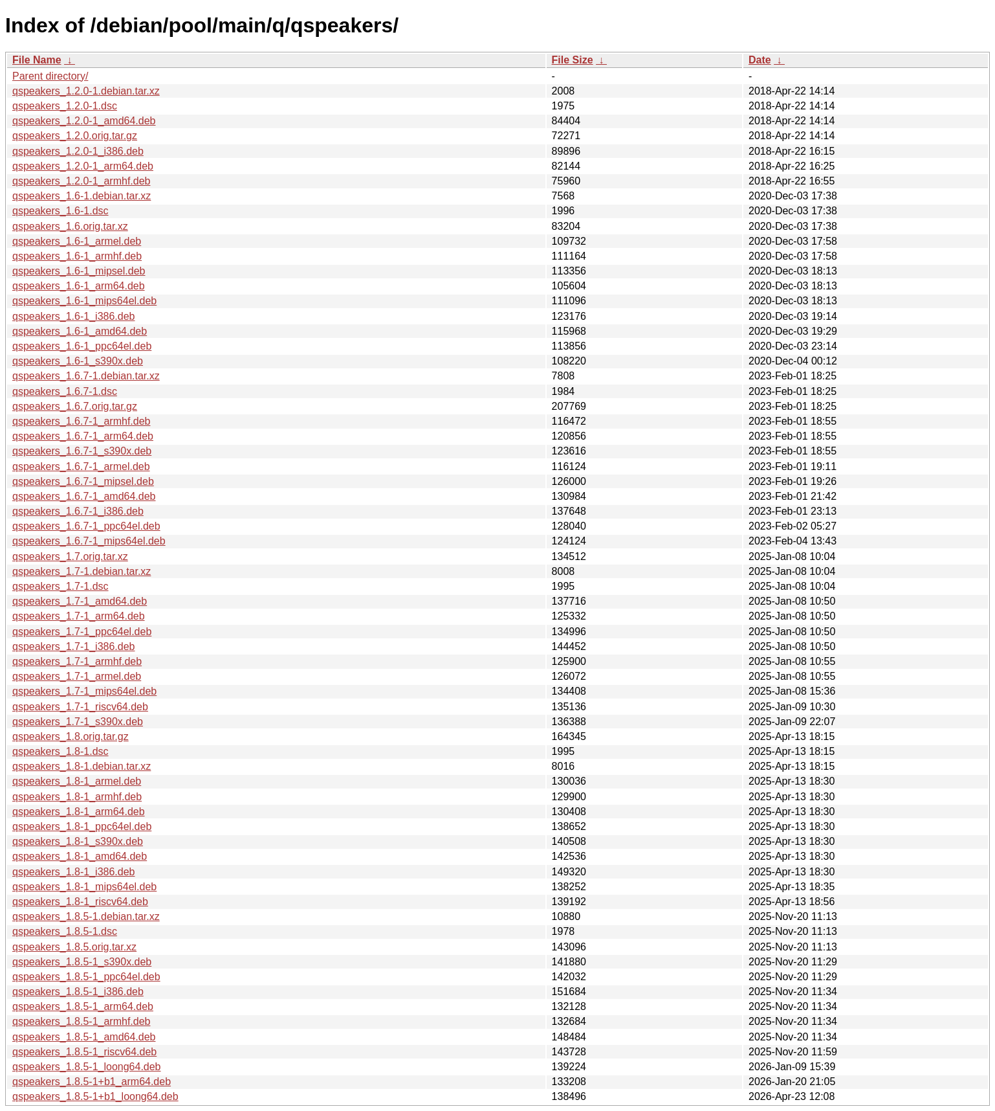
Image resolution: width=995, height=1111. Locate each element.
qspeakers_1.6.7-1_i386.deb (78, 511)
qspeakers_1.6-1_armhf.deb (77, 256)
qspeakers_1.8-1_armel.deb (76, 781)
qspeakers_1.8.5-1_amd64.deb (84, 1036)
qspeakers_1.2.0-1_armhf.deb (81, 180)
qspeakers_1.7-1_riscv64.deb (80, 706)
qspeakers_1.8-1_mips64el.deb (84, 886)
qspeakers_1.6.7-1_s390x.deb (81, 450)
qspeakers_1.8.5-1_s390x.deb (81, 961)
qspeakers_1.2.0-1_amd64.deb (84, 120)
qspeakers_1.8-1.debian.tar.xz (81, 766)
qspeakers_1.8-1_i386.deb (73, 871)
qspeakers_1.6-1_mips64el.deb (84, 300)
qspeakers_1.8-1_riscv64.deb (80, 901)
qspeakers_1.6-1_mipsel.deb (78, 270)
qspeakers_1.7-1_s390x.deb (77, 721)
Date (760, 59)
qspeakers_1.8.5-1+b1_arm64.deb (91, 1081)
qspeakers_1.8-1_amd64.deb (79, 856)
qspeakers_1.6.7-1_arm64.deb (82, 436)
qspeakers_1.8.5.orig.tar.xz (74, 946)
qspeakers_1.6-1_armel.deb (76, 241)
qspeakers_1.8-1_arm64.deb (78, 811)
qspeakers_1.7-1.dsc (60, 586)
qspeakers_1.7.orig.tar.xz (70, 556)
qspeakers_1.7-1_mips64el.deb (84, 691)
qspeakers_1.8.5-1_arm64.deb (82, 1006)
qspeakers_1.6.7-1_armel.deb (81, 466)
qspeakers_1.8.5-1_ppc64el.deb (86, 976)
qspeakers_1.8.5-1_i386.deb (78, 991)
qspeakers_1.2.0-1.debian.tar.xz (86, 90)
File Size (572, 59)
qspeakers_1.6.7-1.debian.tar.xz (86, 375)
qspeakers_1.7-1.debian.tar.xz (81, 571)
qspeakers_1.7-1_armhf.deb (77, 661)
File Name (36, 59)
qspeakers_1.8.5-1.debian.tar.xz (86, 916)
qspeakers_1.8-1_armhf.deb (77, 796)
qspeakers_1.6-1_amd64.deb (79, 331)
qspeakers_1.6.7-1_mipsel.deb (83, 481)
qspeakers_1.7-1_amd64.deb (79, 601)
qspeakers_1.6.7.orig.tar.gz (74, 406)
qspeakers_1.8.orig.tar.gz (70, 736)
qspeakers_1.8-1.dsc (60, 751)
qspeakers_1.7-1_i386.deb (73, 646)
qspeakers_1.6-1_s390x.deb (77, 360)
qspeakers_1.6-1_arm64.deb (78, 285)
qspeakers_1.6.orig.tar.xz (70, 226)
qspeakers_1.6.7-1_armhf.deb (81, 421)
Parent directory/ (50, 76)
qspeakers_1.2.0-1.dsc (64, 105)
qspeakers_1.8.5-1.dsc (64, 931)
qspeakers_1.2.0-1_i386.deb (78, 151)
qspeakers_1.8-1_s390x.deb (77, 841)
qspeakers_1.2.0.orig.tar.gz (74, 135)
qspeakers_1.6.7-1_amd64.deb (84, 496)
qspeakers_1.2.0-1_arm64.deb (82, 166)
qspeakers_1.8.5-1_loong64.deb (86, 1066)
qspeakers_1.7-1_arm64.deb (78, 616)
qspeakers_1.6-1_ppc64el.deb (81, 346)
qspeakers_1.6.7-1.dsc (64, 391)
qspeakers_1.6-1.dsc (60, 210)
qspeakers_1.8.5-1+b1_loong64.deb (95, 1096)
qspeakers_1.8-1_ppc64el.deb (81, 826)
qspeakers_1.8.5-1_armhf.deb (81, 1021)
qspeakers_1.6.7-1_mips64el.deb (89, 540)
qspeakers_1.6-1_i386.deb (73, 316)
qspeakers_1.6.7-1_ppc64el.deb (86, 526)
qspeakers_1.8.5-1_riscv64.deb (84, 1051)
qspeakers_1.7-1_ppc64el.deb (81, 631)
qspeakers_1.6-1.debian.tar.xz (81, 195)
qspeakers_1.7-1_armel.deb (76, 676)
